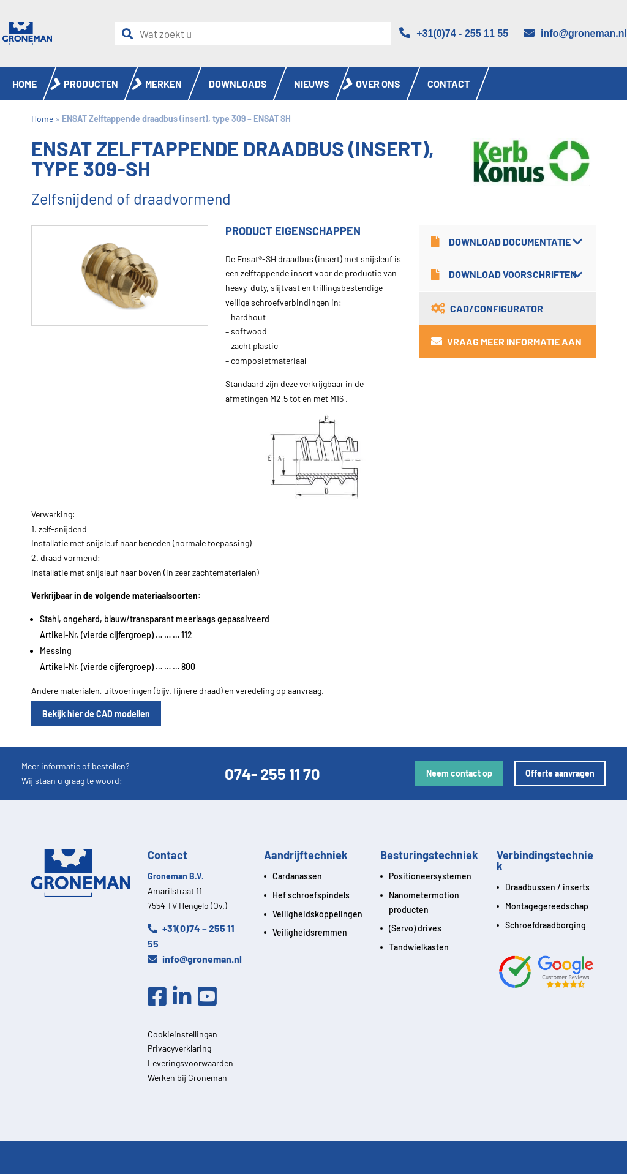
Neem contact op (459, 773)
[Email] (575, 33)
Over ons (378, 83)
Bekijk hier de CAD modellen (96, 714)
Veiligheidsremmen (309, 932)
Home (24, 83)
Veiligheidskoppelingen (317, 914)
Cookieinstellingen (182, 1034)
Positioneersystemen (430, 876)
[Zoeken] (130, 34)
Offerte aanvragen (560, 773)
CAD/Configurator (487, 308)
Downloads (238, 83)
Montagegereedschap (546, 906)
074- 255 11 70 (272, 773)
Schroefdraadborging (545, 925)
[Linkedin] (185, 997)
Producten (91, 83)
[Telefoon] (453, 33)
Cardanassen (297, 876)
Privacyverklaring (179, 1048)
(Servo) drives (415, 928)
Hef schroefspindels (311, 895)
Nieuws (311, 83)
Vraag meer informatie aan (506, 341)
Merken (163, 83)
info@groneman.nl (195, 959)
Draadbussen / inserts (547, 887)
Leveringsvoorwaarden (190, 1063)
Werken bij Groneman (187, 1077)
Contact (448, 83)
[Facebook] (160, 997)
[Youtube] (210, 997)
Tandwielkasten (419, 947)
